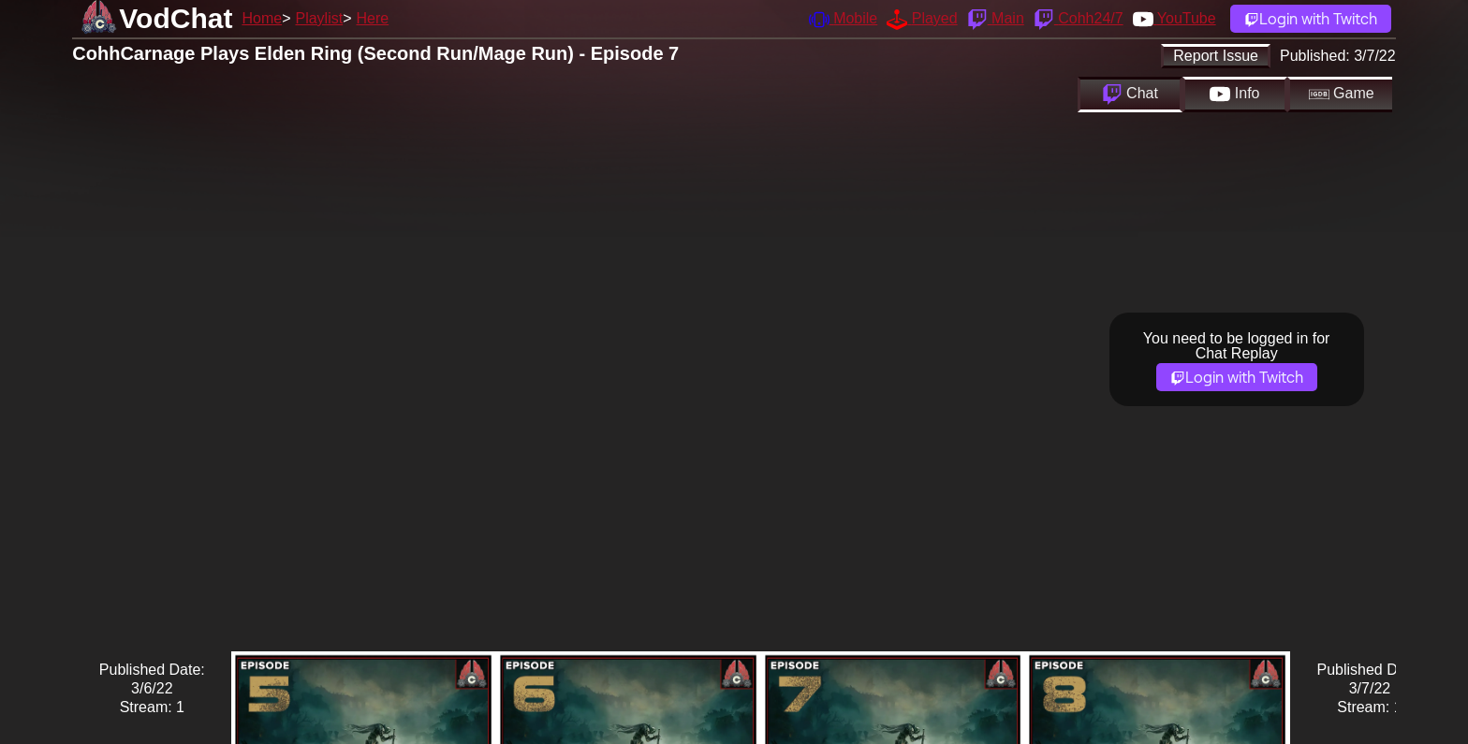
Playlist (319, 18)
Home (262, 18)
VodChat (175, 18)
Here (373, 18)
